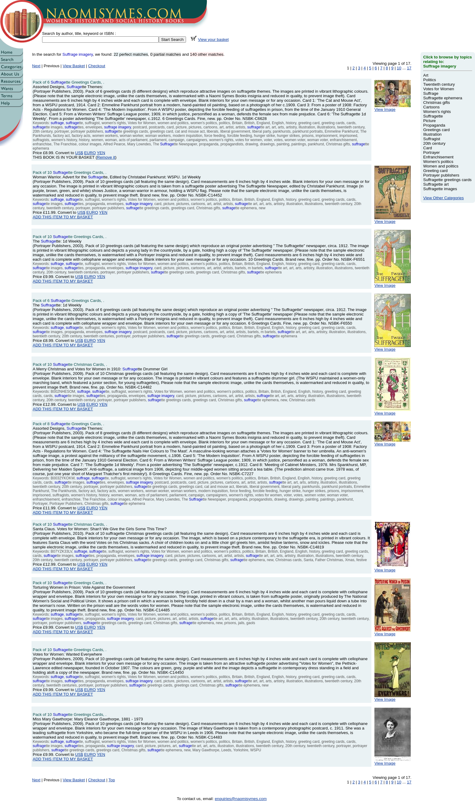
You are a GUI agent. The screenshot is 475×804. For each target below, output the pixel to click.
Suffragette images (440, 189)
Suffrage (430, 93)
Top (111, 780)
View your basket (213, 39)
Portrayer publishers (441, 175)
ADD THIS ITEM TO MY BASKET (63, 217)
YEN (101, 153)
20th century (434, 143)
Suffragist (431, 139)
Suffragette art (436, 184)
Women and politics (440, 166)
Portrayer (431, 152)
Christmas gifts (436, 102)
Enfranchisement (438, 157)
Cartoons (431, 107)
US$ (79, 153)
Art (425, 75)
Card (427, 148)
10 (399, 68)
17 (409, 68)
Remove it (106, 157)
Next (36, 66)
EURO (90, 153)
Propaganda (434, 125)
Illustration (432, 134)
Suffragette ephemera (442, 98)
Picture (429, 120)
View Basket (74, 66)
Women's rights (437, 111)
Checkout (96, 66)
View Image (392, 108)
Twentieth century (439, 84)
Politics (429, 80)
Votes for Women (438, 89)
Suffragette (433, 116)
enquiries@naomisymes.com (241, 798)
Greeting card (435, 170)
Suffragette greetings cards (447, 179)
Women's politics (438, 161)
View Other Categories (443, 198)
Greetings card (436, 129)
